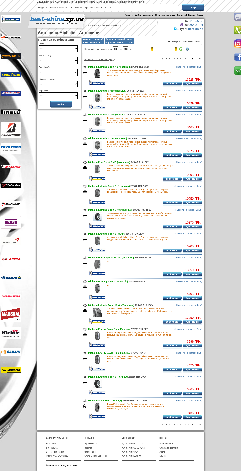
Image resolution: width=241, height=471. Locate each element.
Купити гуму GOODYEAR (133, 448)
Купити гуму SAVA (130, 452)
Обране (191, 15)
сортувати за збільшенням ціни (98, 59)
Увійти (138, 15)
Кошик (200, 15)
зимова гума (52, 448)
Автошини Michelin (56, 32)
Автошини (148, 15)
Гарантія (129, 15)
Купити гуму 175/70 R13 (57, 456)
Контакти (181, 15)
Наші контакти (166, 444)
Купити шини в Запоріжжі (95, 456)
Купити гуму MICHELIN (132, 444)
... (108, 261)
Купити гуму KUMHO (131, 456)
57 (200, 59)
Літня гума (51, 444)
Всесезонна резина (55, 452)
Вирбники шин (90, 444)
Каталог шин (90, 452)
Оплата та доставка (165, 15)
